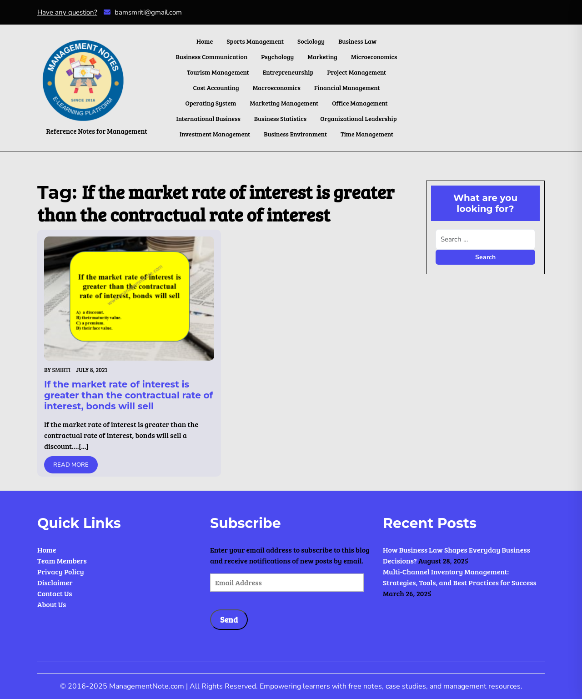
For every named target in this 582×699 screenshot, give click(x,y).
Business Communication (212, 56)
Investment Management (215, 134)
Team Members (62, 560)
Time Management (367, 134)
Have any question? (67, 12)
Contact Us (54, 593)
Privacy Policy (60, 571)
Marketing (322, 56)
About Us (51, 604)
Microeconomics (374, 56)
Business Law (357, 41)
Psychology (277, 56)
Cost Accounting (216, 87)
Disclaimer (55, 582)
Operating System (210, 103)
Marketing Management (284, 103)
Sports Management (255, 41)
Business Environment (295, 134)
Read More (71, 465)
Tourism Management (218, 72)
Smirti (61, 370)
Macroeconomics (277, 87)
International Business (208, 118)
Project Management (356, 72)
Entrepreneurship (288, 72)
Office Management (359, 103)
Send (229, 619)
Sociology (311, 41)
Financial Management (347, 87)
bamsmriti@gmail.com (143, 12)
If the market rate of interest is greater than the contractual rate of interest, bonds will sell (128, 395)
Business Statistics (280, 118)
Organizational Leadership (358, 118)
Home (204, 41)
